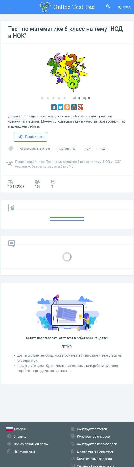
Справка (19, 436)
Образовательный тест (35, 148)
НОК (87, 148)
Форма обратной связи (31, 444)
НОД (102, 148)
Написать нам (24, 451)
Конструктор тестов (92, 429)
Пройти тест (30, 137)
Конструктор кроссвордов (97, 444)
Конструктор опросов (93, 436)
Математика (67, 148)
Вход (124, 7)
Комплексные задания (94, 459)
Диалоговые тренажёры (95, 451)
